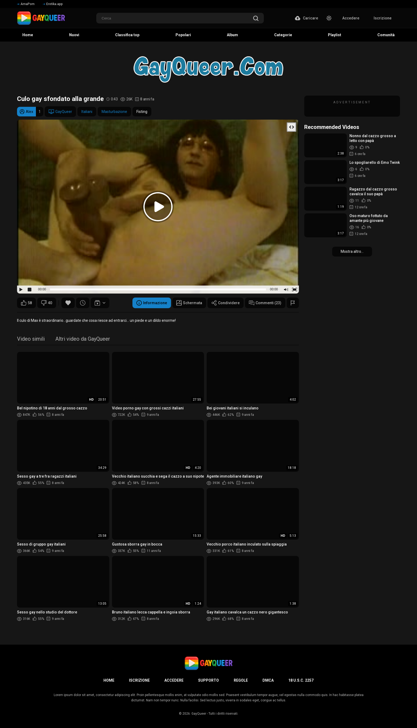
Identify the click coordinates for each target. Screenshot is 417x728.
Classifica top (127, 35)
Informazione (151, 303)
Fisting (141, 111)
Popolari (183, 35)
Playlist (334, 35)
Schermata (189, 303)
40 (46, 303)
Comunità (386, 35)
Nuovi (74, 35)
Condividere (225, 303)
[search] (255, 19)
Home (27, 35)
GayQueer (60, 111)
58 (26, 303)
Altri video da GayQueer (82, 339)
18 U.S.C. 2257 (301, 680)
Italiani (86, 111)
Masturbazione (114, 111)
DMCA (268, 680)
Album (232, 35)
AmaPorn (26, 4)
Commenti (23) (265, 303)
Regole (241, 680)
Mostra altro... (352, 251)
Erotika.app (53, 4)
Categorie (283, 35)
